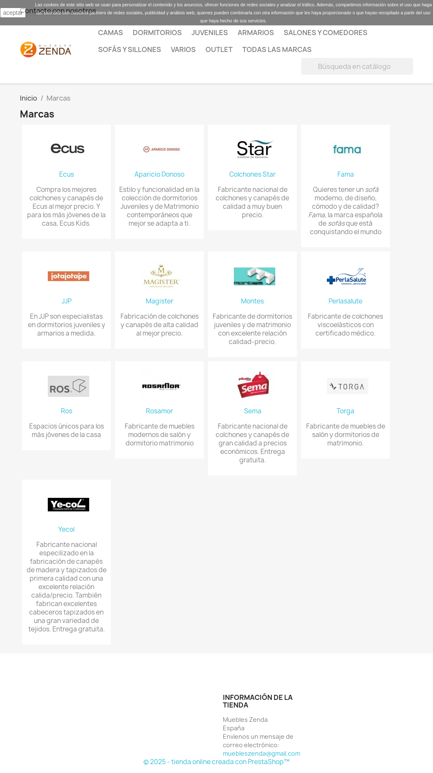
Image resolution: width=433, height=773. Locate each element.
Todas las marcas (277, 49)
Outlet (219, 49)
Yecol (66, 529)
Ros (66, 411)
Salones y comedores (325, 32)
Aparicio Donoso (159, 174)
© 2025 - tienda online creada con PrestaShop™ (216, 761)
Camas (110, 32)
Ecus (66, 174)
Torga (345, 411)
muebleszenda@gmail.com (261, 753)
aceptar (13, 12)
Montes (252, 301)
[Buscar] (357, 66)
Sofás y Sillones (129, 49)
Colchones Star (252, 174)
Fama (345, 174)
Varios (183, 49)
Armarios (256, 32)
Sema (252, 411)
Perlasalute (345, 301)
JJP (66, 301)
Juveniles (210, 32)
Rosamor (159, 411)
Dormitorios (157, 32)
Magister (159, 301)
